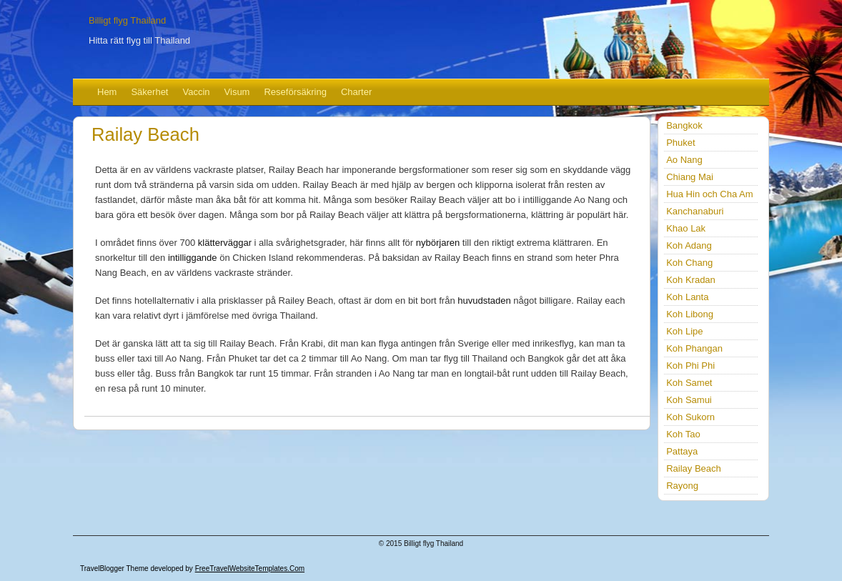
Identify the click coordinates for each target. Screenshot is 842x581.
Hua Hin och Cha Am (709, 194)
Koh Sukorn (690, 417)
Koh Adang (689, 245)
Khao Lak (685, 228)
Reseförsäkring (295, 91)
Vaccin (196, 91)
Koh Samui (689, 399)
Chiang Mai (689, 177)
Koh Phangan (694, 348)
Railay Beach (693, 468)
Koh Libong (689, 314)
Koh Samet (689, 382)
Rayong (682, 485)
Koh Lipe (684, 331)
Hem (107, 91)
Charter (356, 91)
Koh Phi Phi (690, 365)
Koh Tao (683, 434)
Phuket (680, 142)
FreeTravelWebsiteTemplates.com (249, 568)
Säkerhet (149, 91)
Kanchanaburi (694, 211)
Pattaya (682, 451)
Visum (237, 91)
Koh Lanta (687, 297)
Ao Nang (684, 159)
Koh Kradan (690, 279)
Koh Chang (689, 262)
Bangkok (684, 125)
